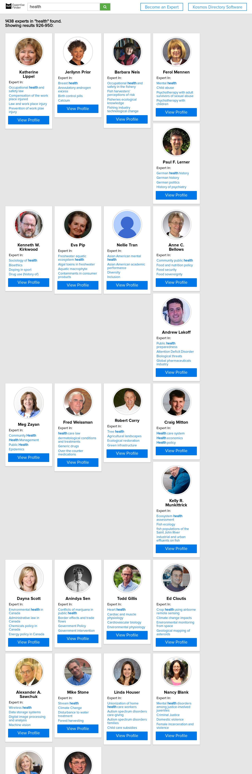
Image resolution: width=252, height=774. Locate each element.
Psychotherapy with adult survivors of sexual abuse (207, 98)
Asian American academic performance (208, 193)
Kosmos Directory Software (217, 7)
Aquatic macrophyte (144, 200)
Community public (30, 287)
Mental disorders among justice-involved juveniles (153, 589)
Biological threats (83, 297)
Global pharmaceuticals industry (94, 301)
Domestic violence (143, 600)
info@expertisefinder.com (104, 759)
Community (143, 289)
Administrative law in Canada (210, 392)
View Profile (36, 120)
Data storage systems (205, 492)
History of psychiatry (26, 201)
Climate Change (23, 592)
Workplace (24, 688)
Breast (80, 87)
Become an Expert (162, 7)
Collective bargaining (27, 701)
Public (139, 299)
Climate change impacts (147, 496)
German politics (23, 197)
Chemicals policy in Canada (209, 397)
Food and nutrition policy (30, 292)
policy (80, 397)
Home (126, 759)
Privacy (136, 759)
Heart (80, 487)
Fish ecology (139, 392)
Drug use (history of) (85, 201)
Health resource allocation (208, 601)
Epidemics (137, 303)
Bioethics (77, 192)
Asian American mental (210, 187)
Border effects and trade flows (34, 496)
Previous (100, 740)
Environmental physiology (89, 501)
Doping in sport (82, 197)
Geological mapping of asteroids (154, 508)
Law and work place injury (31, 104)
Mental (199, 87)
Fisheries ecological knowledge (153, 104)
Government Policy (25, 500)
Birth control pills (83, 97)
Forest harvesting (24, 601)
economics (84, 392)
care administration (208, 587)
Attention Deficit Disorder (89, 292)
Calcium (76, 101)
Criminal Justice (141, 596)
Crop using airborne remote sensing (149, 489)
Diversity (195, 200)
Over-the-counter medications (211, 305)
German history (28, 187)
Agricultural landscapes (29, 390)
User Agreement (153, 759)
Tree (20, 385)
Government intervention (30, 505)
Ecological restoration (28, 395)
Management (145, 294)
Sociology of (85, 187)
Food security (22, 297)
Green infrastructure (26, 399)
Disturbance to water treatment (34, 597)
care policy (202, 592)
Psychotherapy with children (209, 105)
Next (156, 740)
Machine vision (199, 505)
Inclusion (195, 205)
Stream (22, 587)
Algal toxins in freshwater (148, 195)
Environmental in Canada (212, 387)
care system (85, 387)
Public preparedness (91, 287)
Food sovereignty (24, 301)
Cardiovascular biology (88, 497)
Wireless (200, 487)
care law (200, 287)
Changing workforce (27, 697)
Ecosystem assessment (152, 387)
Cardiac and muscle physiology (93, 492)
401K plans (19, 692)
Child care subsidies (85, 612)
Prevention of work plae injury (34, 108)
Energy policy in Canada (206, 401)
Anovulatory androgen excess (92, 92)
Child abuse (197, 92)
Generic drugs (199, 300)
